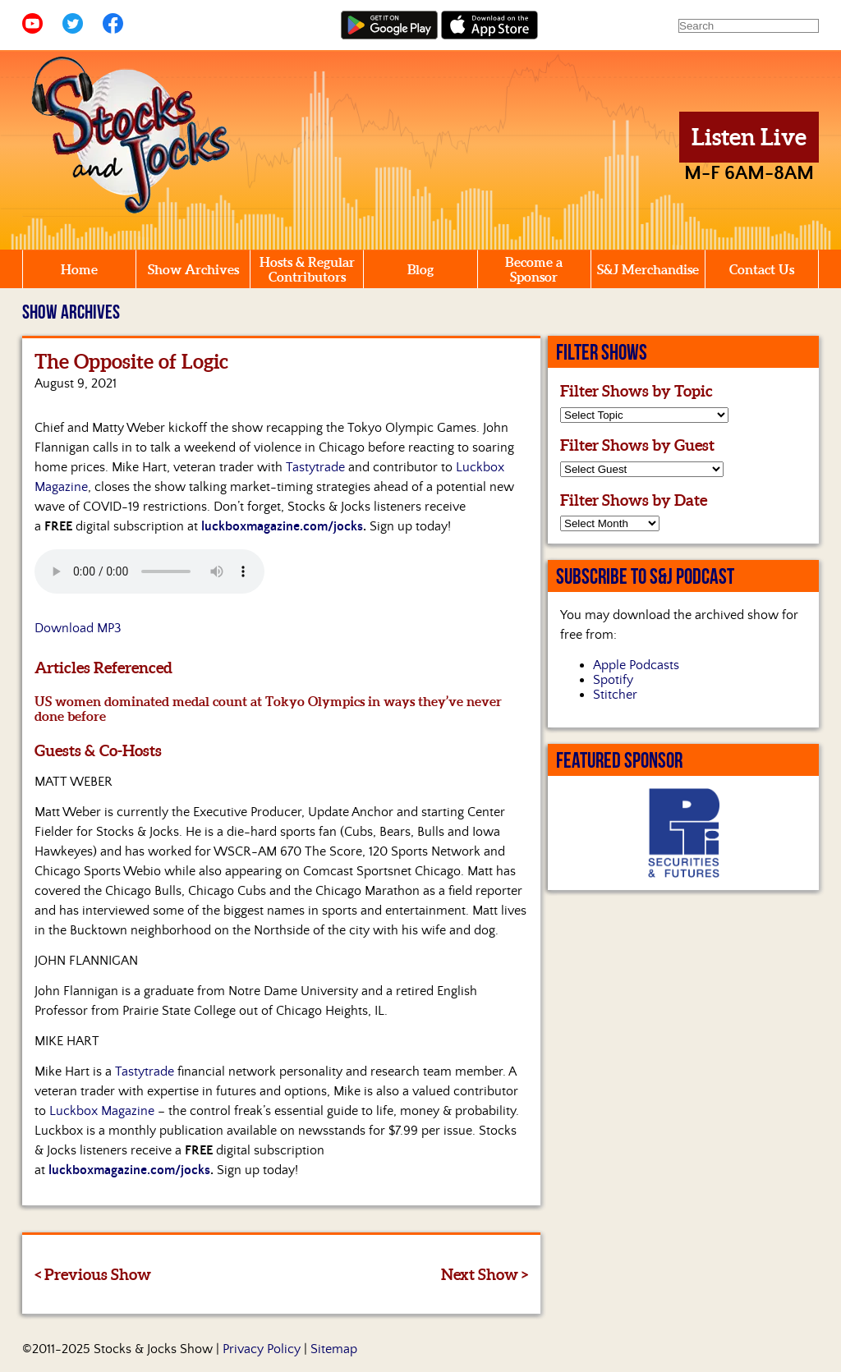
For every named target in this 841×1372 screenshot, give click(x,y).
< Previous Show (92, 1274)
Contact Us (761, 269)
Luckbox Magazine (101, 1111)
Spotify (613, 679)
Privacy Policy (262, 1349)
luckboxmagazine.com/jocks (282, 526)
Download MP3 (78, 628)
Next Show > (484, 1274)
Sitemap (333, 1349)
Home (79, 269)
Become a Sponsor (534, 269)
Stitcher (615, 694)
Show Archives (193, 269)
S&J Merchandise (648, 269)
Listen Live (749, 137)
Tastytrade (315, 467)
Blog (420, 269)
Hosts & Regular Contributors (307, 269)
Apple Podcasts (636, 665)
